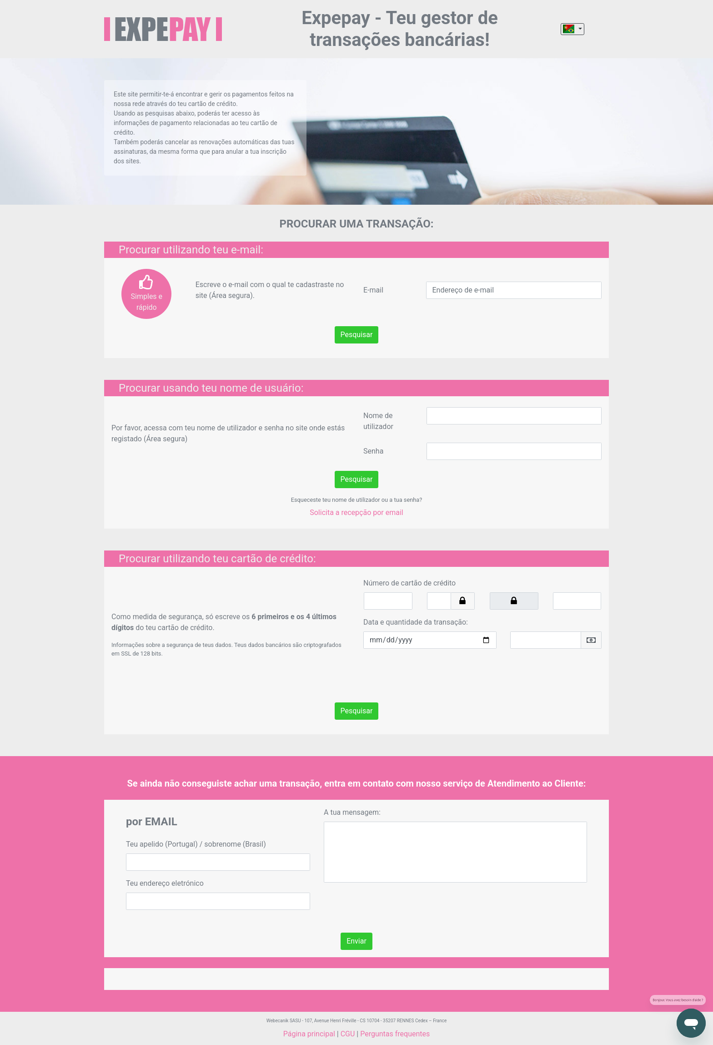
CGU (348, 1034)
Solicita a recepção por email (356, 512)
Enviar (356, 941)
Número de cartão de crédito (409, 583)
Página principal (309, 1034)
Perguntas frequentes (395, 1034)
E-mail (373, 290)
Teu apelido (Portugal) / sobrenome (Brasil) (196, 844)
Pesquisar (357, 334)
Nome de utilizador (378, 421)
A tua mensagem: (352, 812)
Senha (373, 451)
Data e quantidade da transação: (415, 622)
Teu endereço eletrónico (165, 883)
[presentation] (432, 674)
